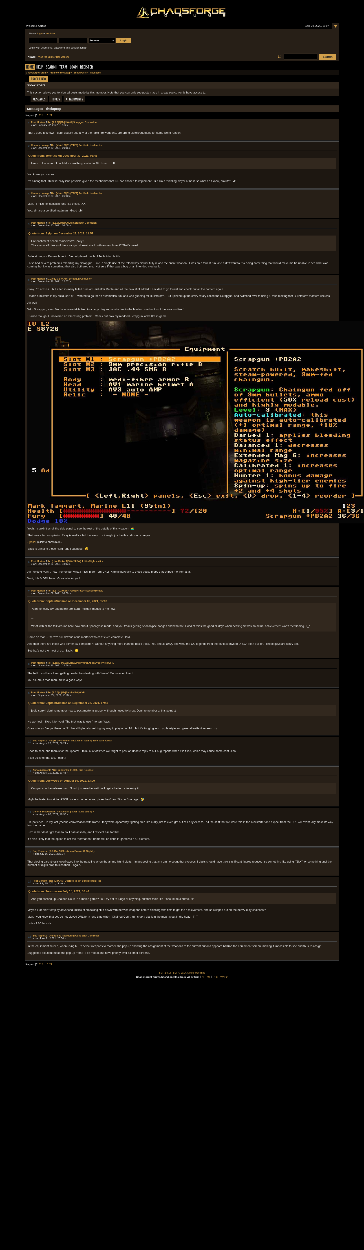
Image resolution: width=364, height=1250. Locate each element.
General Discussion (44, 811)
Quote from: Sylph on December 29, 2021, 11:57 (60, 233)
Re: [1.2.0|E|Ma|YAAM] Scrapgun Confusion (72, 122)
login (40, 33)
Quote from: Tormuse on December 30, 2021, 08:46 (62, 155)
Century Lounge (40, 145)
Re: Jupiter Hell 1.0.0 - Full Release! (73, 770)
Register (86, 67)
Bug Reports (40, 740)
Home (30, 67)
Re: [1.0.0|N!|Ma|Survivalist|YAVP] (66, 692)
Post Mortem (38, 122)
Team (63, 67)
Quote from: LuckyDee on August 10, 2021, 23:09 (61, 780)
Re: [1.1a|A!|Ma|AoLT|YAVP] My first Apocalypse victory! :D (80, 662)
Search (51, 67)
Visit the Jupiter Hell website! (54, 57)
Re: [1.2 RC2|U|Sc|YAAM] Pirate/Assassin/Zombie (75, 590)
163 (49, 115)
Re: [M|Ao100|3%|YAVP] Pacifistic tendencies (76, 145)
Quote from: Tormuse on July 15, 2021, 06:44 (58, 891)
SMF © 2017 (179, 973)
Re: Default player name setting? (75, 811)
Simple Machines (196, 973)
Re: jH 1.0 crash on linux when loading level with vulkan (80, 740)
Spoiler (31, 542)
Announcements (42, 770)
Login (73, 67)
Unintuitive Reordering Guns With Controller (74, 935)
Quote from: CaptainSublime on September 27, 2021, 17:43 (68, 703)
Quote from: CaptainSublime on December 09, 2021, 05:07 (67, 601)
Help (39, 67)
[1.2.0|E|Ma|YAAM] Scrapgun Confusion (69, 278)
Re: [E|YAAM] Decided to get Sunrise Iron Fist (75, 880)
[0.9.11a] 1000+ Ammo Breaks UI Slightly (72, 851)
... (45, 115)
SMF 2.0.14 (165, 973)
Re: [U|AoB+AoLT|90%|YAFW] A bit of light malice (75, 561)
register (50, 33)
